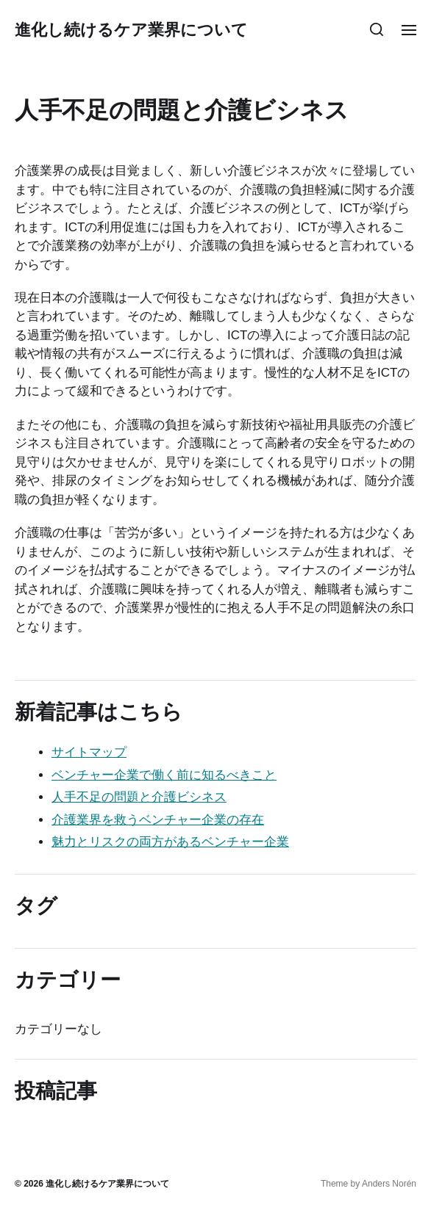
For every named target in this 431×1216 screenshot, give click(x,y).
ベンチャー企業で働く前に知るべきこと (164, 775)
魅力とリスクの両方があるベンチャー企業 (170, 842)
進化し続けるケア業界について (131, 29)
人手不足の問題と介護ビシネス (139, 797)
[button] (377, 29)
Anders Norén (389, 1184)
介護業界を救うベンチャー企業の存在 (157, 820)
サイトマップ (89, 752)
